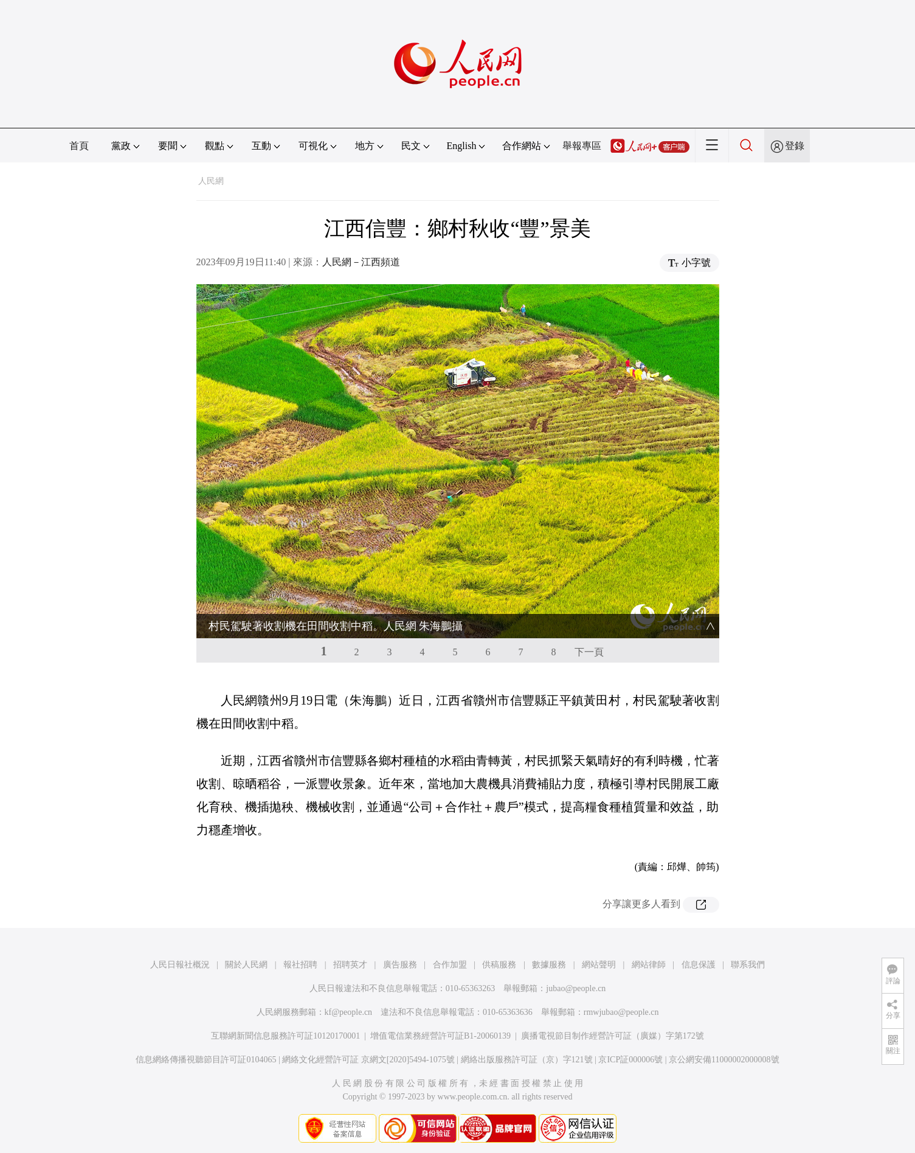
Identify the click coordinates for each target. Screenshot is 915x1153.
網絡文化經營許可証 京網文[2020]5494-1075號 (368, 1059)
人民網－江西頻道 (361, 262)
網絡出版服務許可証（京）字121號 (527, 1059)
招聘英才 (350, 964)
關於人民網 (246, 964)
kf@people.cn (349, 1012)
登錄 (794, 146)
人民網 (211, 181)
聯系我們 (748, 964)
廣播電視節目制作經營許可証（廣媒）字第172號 (612, 1035)
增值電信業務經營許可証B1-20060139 (440, 1035)
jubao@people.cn (576, 988)
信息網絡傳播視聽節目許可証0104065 (206, 1059)
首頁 (79, 146)
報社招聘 (300, 964)
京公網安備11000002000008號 (724, 1059)
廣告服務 (400, 964)
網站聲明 (599, 964)
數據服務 (549, 964)
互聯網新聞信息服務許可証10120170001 (285, 1035)
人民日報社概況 (180, 964)
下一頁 (589, 652)
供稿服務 (499, 964)
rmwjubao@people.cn (621, 1012)
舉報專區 (581, 146)
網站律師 (649, 964)
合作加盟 (450, 964)
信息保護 (699, 964)
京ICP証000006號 (630, 1059)
